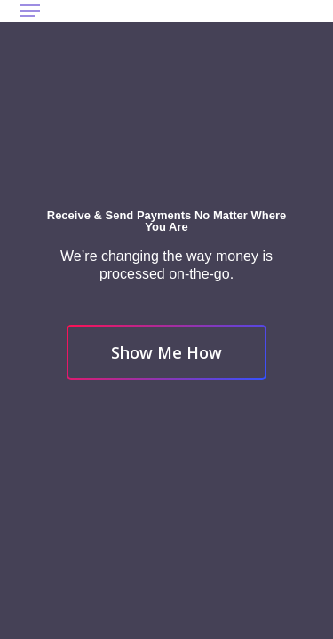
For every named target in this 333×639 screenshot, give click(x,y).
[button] (30, 11)
